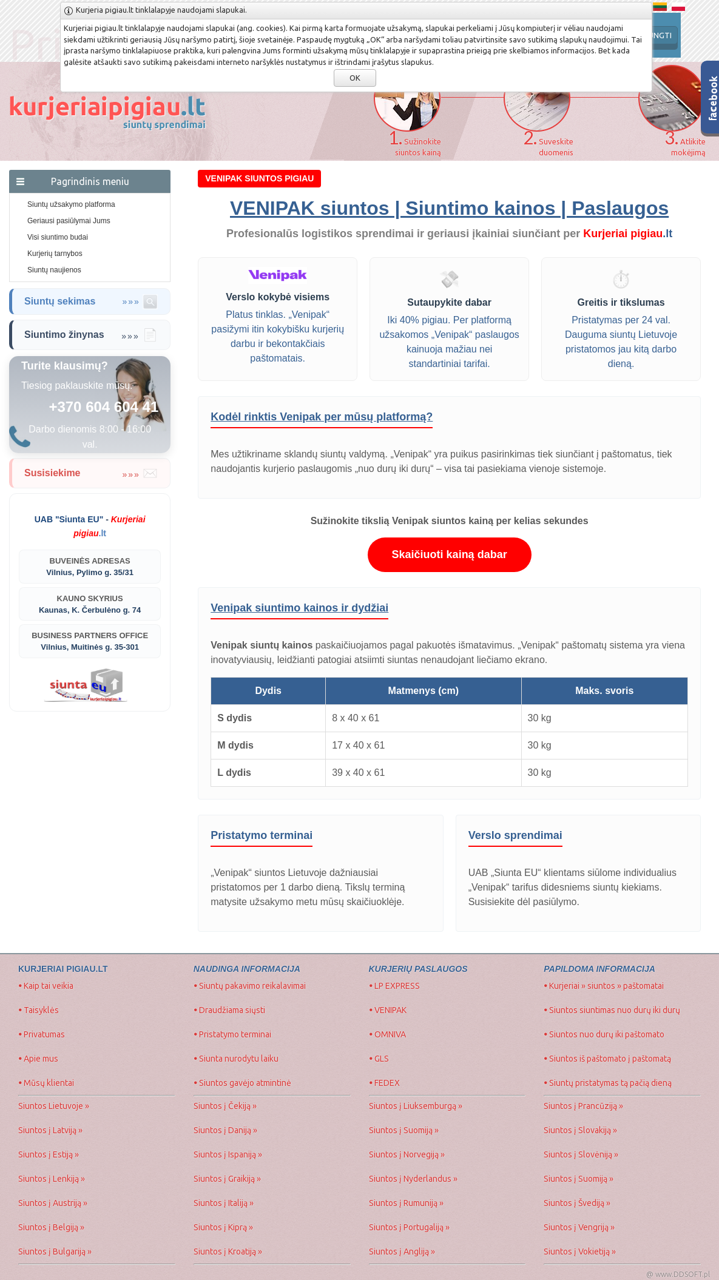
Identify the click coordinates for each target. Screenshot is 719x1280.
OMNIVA (387, 1034)
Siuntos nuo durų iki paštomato (604, 1034)
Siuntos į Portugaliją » (409, 1227)
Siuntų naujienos (54, 270)
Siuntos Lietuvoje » (53, 1106)
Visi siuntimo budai (57, 237)
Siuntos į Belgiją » (51, 1227)
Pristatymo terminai (232, 1034)
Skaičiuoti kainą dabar (449, 554)
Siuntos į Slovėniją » (581, 1154)
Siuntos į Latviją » (50, 1130)
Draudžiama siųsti (229, 1010)
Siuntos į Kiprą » (223, 1227)
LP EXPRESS (394, 986)
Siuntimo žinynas (91, 335)
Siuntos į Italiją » (224, 1203)
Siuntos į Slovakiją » (580, 1130)
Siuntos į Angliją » (402, 1251)
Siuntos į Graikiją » (227, 1179)
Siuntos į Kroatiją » (228, 1251)
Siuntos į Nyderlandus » (413, 1179)
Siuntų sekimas (91, 301)
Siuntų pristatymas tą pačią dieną (608, 1083)
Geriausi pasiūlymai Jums (68, 221)
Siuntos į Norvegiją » (407, 1154)
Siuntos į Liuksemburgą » (415, 1106)
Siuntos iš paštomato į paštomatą (607, 1058)
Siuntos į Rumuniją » (406, 1203)
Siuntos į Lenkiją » (51, 1179)
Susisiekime (91, 473)
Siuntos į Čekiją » (225, 1106)
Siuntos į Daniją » (225, 1130)
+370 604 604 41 (103, 407)
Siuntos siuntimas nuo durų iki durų (612, 1010)
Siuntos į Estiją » (48, 1154)
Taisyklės (38, 1010)
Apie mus (38, 1058)
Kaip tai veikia (45, 986)
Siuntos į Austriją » (52, 1203)
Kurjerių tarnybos (55, 253)
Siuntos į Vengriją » (579, 1227)
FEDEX (384, 1083)
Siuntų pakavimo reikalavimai (250, 986)
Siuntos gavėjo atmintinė (242, 1083)
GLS (379, 1058)
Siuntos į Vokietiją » (580, 1251)
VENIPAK (388, 1010)
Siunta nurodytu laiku (236, 1058)
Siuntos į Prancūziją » (583, 1106)
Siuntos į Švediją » (577, 1203)
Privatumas (41, 1034)
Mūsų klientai (46, 1083)
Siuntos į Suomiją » (404, 1130)
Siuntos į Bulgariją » (55, 1251)
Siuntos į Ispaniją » (228, 1154)
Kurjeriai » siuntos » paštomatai (604, 986)
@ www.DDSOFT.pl (678, 1274)
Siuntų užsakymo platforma (71, 204)
